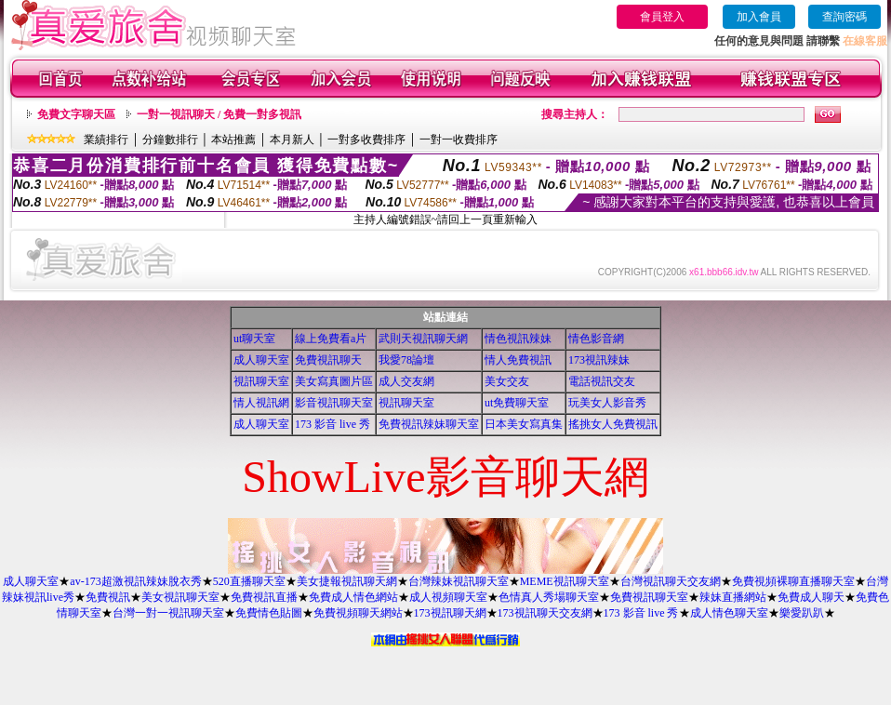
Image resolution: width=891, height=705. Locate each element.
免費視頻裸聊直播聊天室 (793, 581)
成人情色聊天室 (729, 612)
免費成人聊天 (811, 597)
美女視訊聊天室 (180, 597)
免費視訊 (108, 597)
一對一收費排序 (458, 139)
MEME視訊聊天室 (564, 581)
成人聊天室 (261, 359)
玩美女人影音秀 (607, 402)
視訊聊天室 (261, 381)
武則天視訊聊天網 (423, 338)
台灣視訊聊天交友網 (670, 581)
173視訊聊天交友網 (545, 612)
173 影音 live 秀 (332, 424)
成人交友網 (406, 381)
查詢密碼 (844, 16)
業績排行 (106, 139)
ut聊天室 (254, 338)
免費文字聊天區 (76, 114)
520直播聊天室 (249, 581)
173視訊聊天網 (450, 612)
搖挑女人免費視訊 (613, 424)
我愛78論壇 (406, 359)
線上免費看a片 (330, 338)
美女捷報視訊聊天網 (347, 581)
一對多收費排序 (366, 139)
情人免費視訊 (518, 359)
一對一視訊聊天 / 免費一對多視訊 (219, 114)
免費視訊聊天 (328, 359)
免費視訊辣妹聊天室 (429, 424)
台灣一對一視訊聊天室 (168, 612)
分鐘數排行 (170, 139)
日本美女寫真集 (524, 424)
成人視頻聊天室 (448, 597)
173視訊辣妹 (599, 359)
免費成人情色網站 (353, 597)
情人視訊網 (261, 402)
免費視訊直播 (264, 597)
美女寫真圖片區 (334, 381)
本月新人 (292, 139)
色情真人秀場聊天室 (549, 597)
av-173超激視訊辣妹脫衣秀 (135, 581)
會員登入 (662, 16)
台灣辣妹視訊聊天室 (458, 581)
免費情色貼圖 (268, 612)
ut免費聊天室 (517, 402)
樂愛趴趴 (801, 612)
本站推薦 (233, 139)
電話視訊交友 (601, 381)
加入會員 (759, 16)
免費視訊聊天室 (649, 597)
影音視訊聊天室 (334, 402)
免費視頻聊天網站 (358, 612)
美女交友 (507, 381)
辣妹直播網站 (732, 597)
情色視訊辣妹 (518, 338)
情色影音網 (596, 338)
